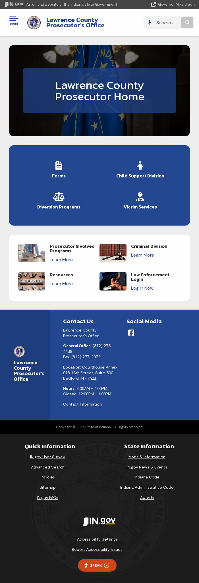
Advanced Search (48, 467)
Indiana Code (146, 477)
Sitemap (48, 487)
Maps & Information (146, 456)
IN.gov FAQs (47, 497)
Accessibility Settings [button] (97, 539)
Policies (48, 477)
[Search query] (167, 22)
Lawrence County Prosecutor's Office (75, 22)
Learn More (61, 260)
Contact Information (82, 404)
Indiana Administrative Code (147, 487)
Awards (147, 497)
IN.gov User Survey (47, 456)
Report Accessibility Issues (97, 549)
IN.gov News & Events (147, 467)
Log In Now (142, 288)
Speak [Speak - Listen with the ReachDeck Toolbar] (96, 565)
